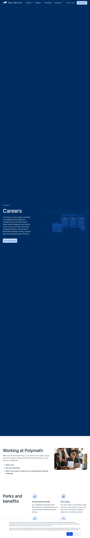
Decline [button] (77, 534)
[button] (29, 2)
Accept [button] (69, 534)
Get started (82, 3)
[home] (12, 2)
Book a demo (70, 3)
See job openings (10, 240)
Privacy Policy (49, 525)
